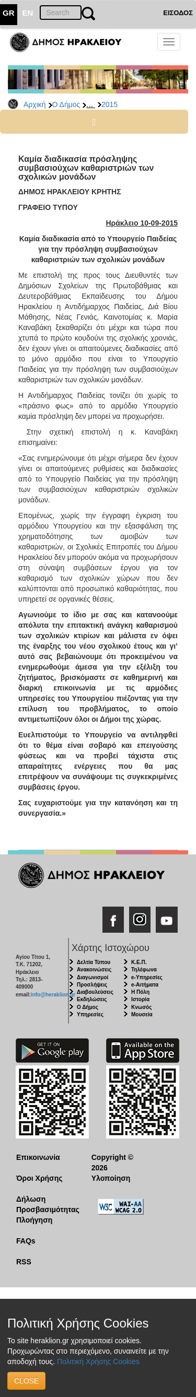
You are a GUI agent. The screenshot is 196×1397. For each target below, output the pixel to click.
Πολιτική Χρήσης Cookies (98, 1361)
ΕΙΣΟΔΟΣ (178, 13)
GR (9, 12)
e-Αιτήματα (144, 985)
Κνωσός (141, 1007)
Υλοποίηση (111, 1178)
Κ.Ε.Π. (138, 962)
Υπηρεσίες (90, 1014)
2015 (109, 104)
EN (27, 12)
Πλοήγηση (34, 1220)
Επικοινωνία (38, 1157)
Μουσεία (142, 1014)
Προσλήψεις (92, 985)
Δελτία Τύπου (93, 962)
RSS (23, 1262)
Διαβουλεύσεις (95, 992)
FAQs (26, 1241)
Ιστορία (140, 999)
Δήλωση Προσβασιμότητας (45, 1204)
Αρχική (35, 104)
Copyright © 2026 (112, 1162)
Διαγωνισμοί (92, 977)
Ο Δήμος (66, 104)
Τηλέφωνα (144, 969)
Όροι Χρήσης (39, 1178)
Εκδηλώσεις (92, 999)
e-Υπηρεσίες (147, 977)
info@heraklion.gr (53, 994)
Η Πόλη (140, 992)
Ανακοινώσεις (94, 969)
